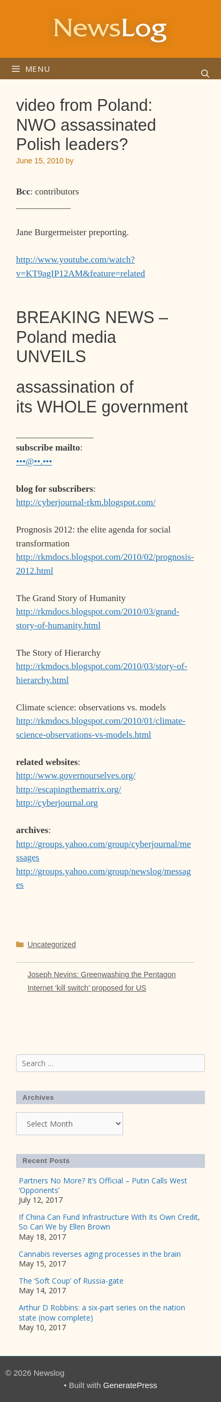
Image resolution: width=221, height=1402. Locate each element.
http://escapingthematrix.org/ (68, 789)
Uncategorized (51, 944)
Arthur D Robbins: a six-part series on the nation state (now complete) (102, 1312)
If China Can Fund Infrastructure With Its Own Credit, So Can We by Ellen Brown (109, 1222)
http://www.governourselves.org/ (75, 775)
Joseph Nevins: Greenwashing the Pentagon (101, 974)
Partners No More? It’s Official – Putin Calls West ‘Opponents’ (103, 1185)
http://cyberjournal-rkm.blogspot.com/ (86, 502)
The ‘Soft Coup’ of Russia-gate (71, 1281)
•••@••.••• (34, 461)
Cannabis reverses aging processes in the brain (100, 1254)
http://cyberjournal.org (57, 803)
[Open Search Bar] (205, 74)
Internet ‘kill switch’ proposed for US (86, 988)
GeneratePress (130, 1385)
